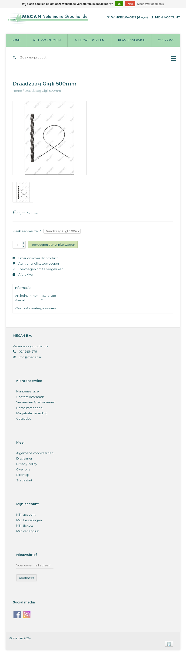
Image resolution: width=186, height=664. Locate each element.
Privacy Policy (26, 464)
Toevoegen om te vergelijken (38, 269)
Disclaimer (24, 458)
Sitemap (22, 475)
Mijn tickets (24, 525)
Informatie (23, 287)
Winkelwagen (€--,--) (128, 17)
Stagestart (24, 480)
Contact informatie (30, 397)
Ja (118, 4)
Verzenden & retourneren (35, 402)
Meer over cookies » (150, 4)
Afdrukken (23, 274)
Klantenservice (131, 40)
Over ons (166, 40)
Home (16, 40)
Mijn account (165, 17)
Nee (130, 4)
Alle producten (47, 40)
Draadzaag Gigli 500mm (42, 90)
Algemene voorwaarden (34, 453)
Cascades (23, 418)
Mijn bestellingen (29, 520)
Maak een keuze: (26, 231)
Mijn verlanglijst (27, 531)
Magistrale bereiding (31, 413)
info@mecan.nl (30, 357)
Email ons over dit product (35, 258)
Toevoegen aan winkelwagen (52, 244)
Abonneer (26, 578)
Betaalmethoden (29, 408)
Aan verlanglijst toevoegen (36, 263)
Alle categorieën (89, 40)
